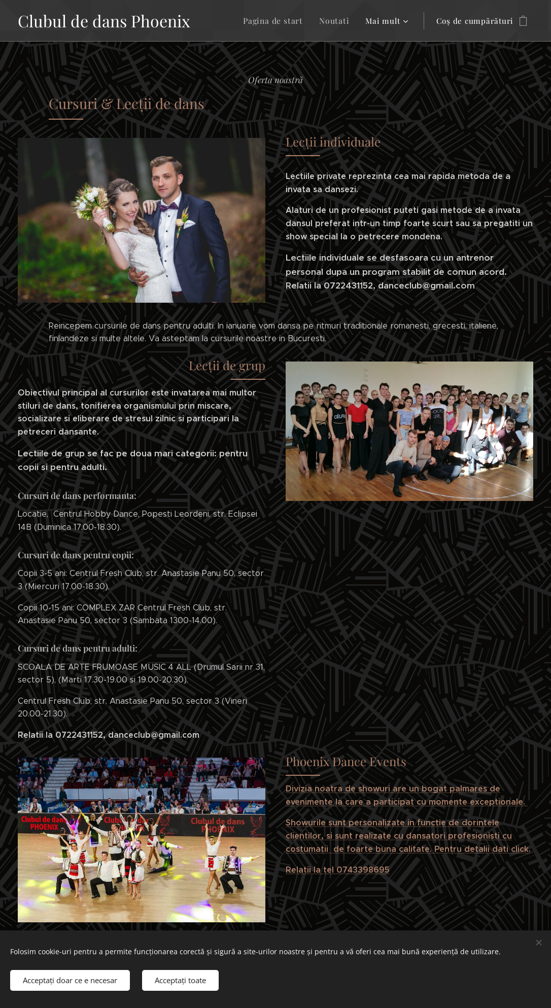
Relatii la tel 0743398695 (338, 870)
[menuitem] (278, 20)
